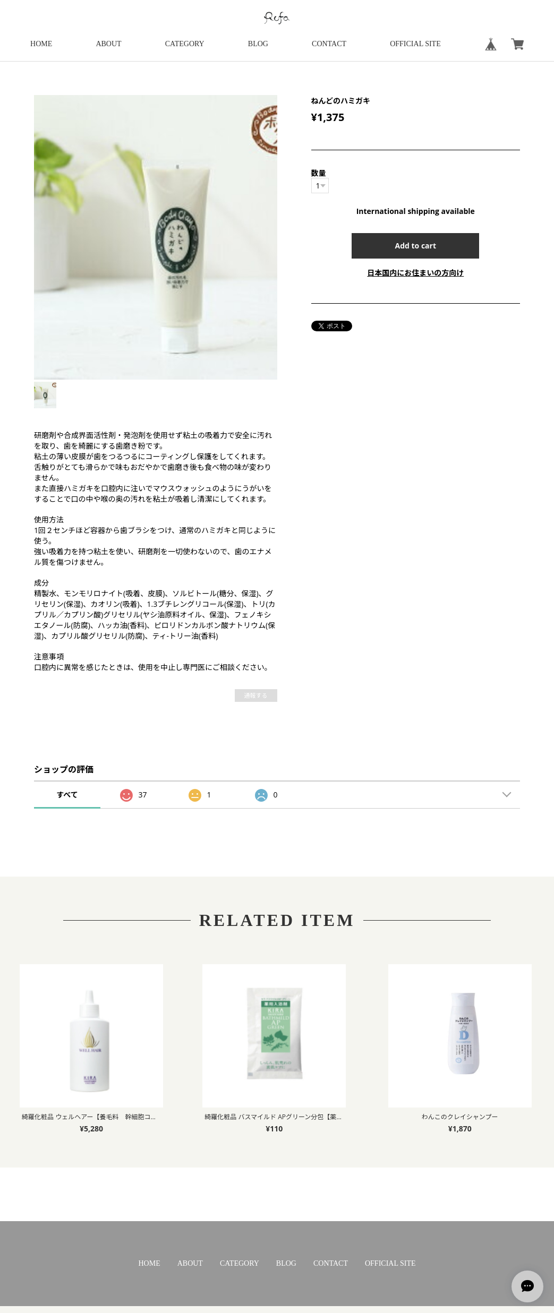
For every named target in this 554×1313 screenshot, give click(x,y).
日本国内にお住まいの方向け (415, 273)
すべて (67, 794)
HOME (41, 44)
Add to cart (416, 246)
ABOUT (108, 44)
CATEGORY (184, 44)
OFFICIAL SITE (415, 44)
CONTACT (329, 44)
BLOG (258, 44)
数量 (318, 173)
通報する (256, 695)
